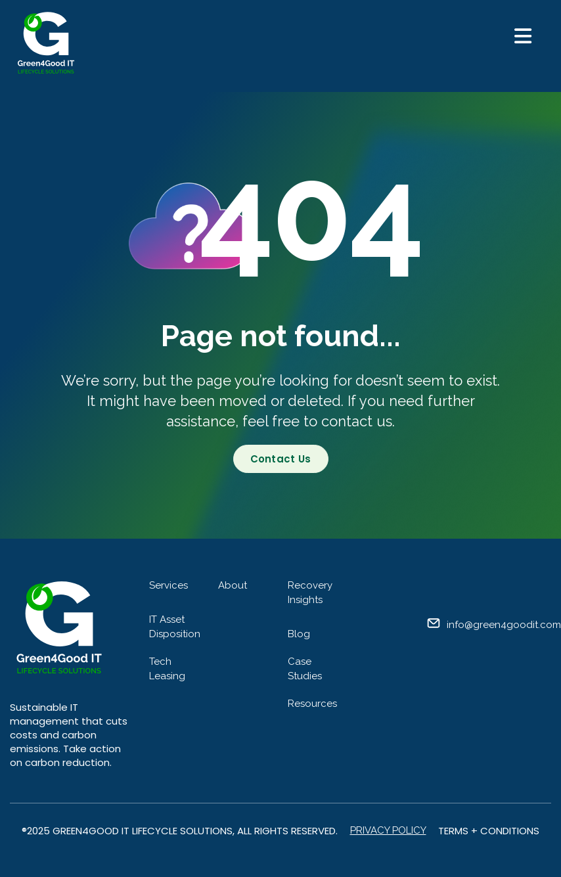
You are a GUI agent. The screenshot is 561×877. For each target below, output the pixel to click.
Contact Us (280, 459)
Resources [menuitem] (312, 703)
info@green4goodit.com (504, 625)
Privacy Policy (388, 830)
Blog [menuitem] (299, 634)
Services (168, 585)
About (232, 585)
